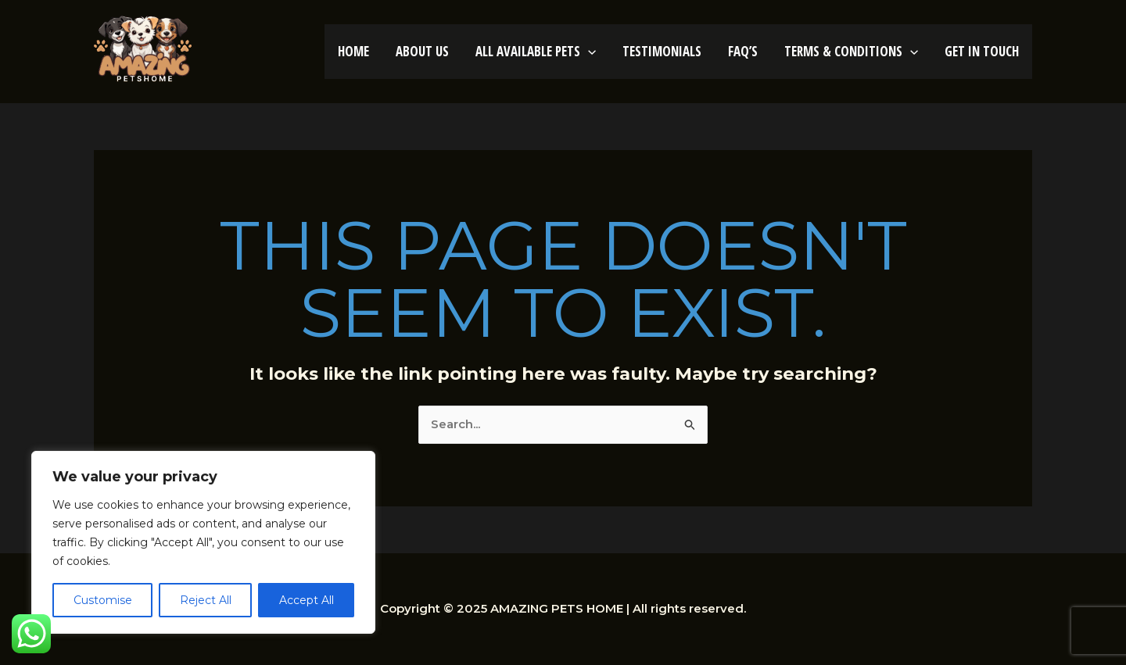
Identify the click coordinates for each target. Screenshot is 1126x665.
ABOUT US (422, 51)
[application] (588, 51)
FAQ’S (743, 51)
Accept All (306, 600)
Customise (103, 600)
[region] (203, 542)
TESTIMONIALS (661, 51)
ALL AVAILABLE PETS (535, 51)
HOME (353, 51)
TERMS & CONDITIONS (851, 51)
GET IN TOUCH (982, 51)
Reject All (205, 600)
